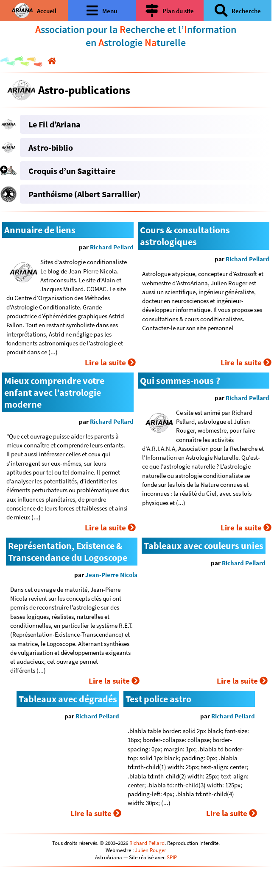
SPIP (172, 857)
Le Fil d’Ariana (54, 124)
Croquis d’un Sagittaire (71, 171)
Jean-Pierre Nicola (111, 575)
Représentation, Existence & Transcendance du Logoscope (67, 551)
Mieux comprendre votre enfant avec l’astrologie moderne (54, 392)
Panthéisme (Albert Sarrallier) (84, 194)
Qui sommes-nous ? (180, 380)
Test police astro (158, 699)
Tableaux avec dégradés (68, 699)
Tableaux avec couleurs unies (203, 546)
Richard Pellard (112, 247)
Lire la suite (110, 362)
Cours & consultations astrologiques (185, 236)
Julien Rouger (150, 850)
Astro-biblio (50, 147)
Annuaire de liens (39, 230)
